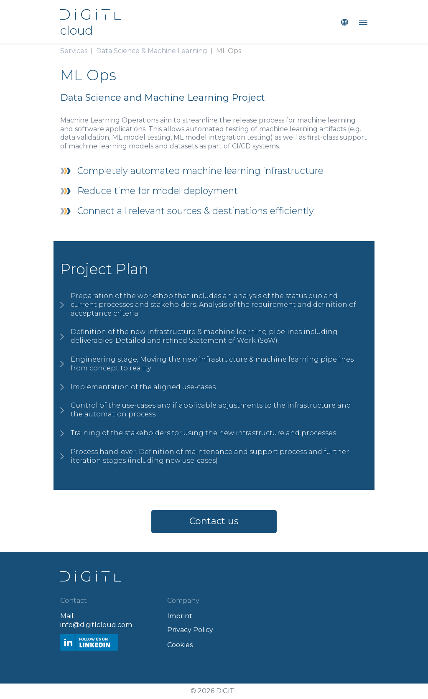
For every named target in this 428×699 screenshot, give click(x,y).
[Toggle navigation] (361, 22)
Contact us (214, 521)
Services (73, 51)
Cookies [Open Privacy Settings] (180, 645)
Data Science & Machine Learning (151, 51)
